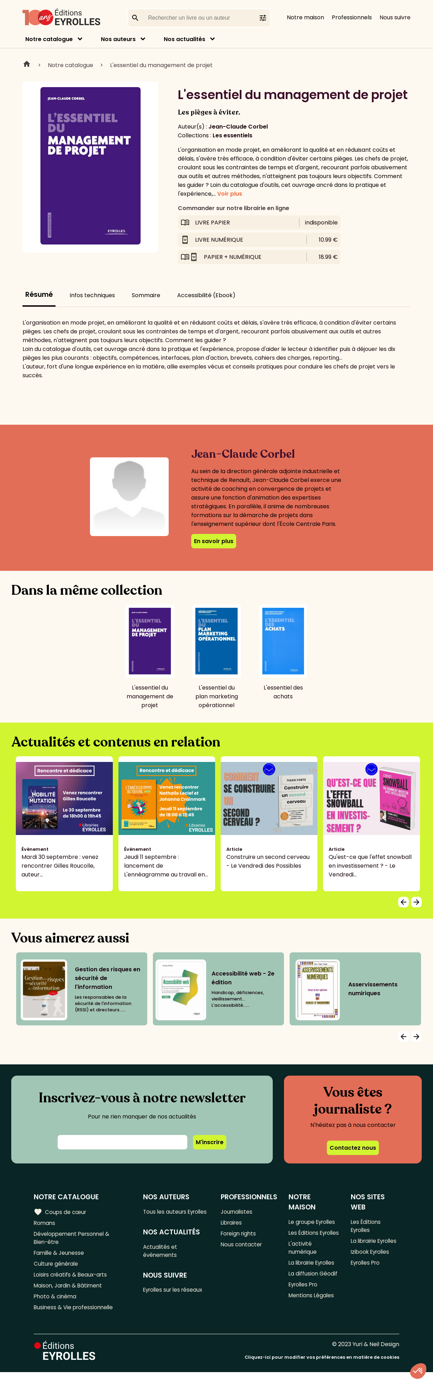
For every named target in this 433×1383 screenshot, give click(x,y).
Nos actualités (184, 39)
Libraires (232, 1223)
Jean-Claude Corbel (238, 127)
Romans (45, 1223)
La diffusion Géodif (313, 1295)
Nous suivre (395, 17)
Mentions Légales (312, 1318)
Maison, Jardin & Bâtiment (69, 1290)
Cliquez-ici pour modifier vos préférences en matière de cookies (322, 1368)
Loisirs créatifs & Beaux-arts (72, 1278)
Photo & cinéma (56, 1302)
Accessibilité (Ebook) (206, 295)
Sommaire (146, 295)
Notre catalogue (49, 39)
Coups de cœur (61, 1211)
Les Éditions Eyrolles (304, 1237)
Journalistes (237, 1212)
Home (26, 65)
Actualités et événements (161, 1260)
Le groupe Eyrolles (314, 1222)
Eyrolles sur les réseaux (176, 1301)
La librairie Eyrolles (302, 1278)
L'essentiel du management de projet (161, 65)
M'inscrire (210, 1142)
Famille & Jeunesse (60, 1255)
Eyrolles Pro (305, 1306)
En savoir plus (213, 541)
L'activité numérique (303, 1258)
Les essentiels (232, 135)
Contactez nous (353, 1148)
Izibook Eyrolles (371, 1263)
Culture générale (57, 1267)
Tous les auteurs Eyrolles (166, 1216)
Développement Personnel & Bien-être (74, 1239)
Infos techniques (92, 295)
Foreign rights (240, 1235)
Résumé (39, 294)
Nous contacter (242, 1246)
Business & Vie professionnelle (75, 1313)
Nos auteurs (118, 39)
